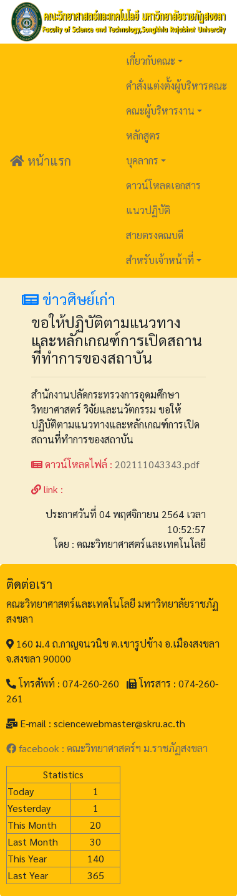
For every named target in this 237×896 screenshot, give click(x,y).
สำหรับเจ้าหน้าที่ (160, 259)
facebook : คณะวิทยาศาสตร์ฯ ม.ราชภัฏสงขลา (107, 748)
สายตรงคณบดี (154, 235)
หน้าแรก (40, 161)
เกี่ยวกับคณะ (150, 60)
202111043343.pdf (157, 464)
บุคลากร (142, 160)
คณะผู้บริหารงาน (160, 110)
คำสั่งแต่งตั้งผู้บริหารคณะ (176, 85)
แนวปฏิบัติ (148, 210)
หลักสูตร (143, 135)
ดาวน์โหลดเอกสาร (163, 185)
